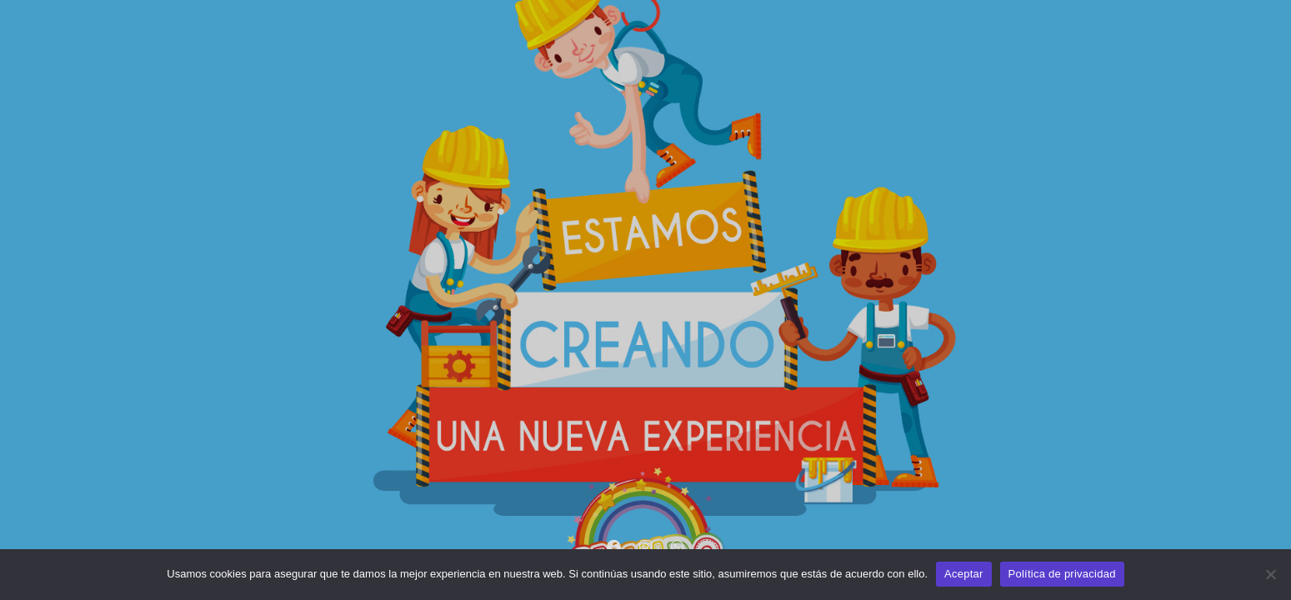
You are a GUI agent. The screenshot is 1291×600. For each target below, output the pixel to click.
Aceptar (963, 574)
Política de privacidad (1062, 574)
